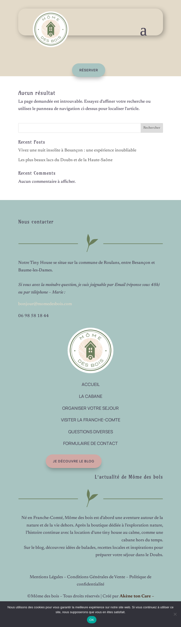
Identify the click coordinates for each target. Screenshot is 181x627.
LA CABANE (90, 396)
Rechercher (151, 128)
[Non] (174, 614)
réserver (83, 70)
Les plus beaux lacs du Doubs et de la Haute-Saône (65, 160)
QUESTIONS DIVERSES (90, 432)
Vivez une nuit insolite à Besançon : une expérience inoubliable (77, 150)
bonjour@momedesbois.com (45, 304)
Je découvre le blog (65, 461)
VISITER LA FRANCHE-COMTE (90, 420)
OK (91, 620)
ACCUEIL (91, 384)
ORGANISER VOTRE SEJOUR (90, 408)
